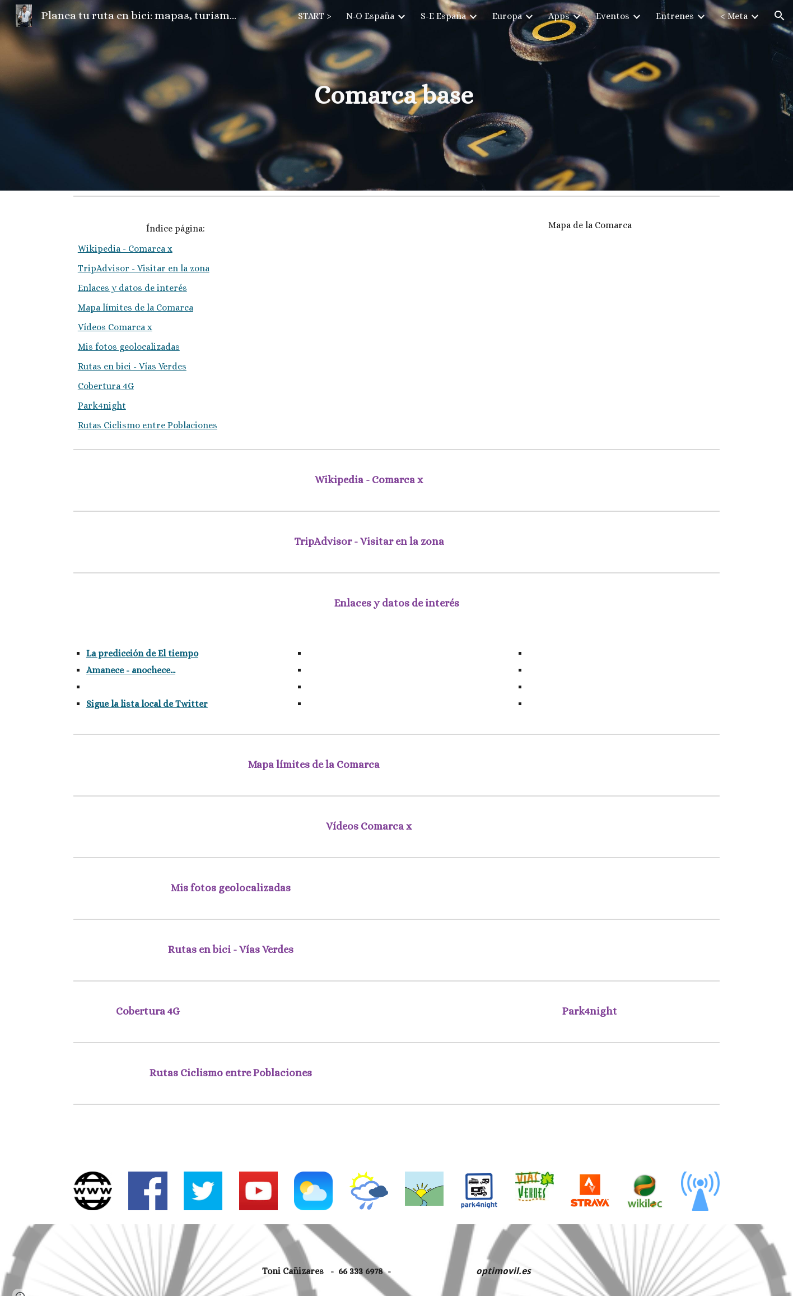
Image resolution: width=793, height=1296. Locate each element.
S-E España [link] (443, 16)
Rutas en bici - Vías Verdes (132, 366)
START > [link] (315, 16)
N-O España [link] (370, 16)
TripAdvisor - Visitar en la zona (143, 268)
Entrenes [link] (675, 16)
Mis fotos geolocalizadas (129, 346)
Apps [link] (559, 16)
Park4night (102, 405)
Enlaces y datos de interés (132, 288)
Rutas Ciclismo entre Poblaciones (147, 425)
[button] (779, 15)
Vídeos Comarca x (115, 327)
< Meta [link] (734, 16)
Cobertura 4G (106, 386)
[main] (396, 95)
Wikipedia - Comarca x (125, 248)
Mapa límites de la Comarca (135, 307)
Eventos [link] (612, 16)
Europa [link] (507, 16)
